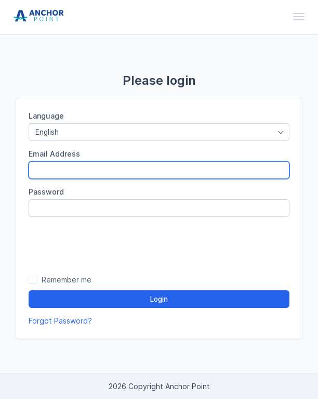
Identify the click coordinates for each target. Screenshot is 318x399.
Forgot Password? (60, 320)
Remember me (66, 279)
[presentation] (159, 245)
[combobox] (159, 132)
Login (159, 299)
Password (46, 191)
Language (46, 115)
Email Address (54, 153)
